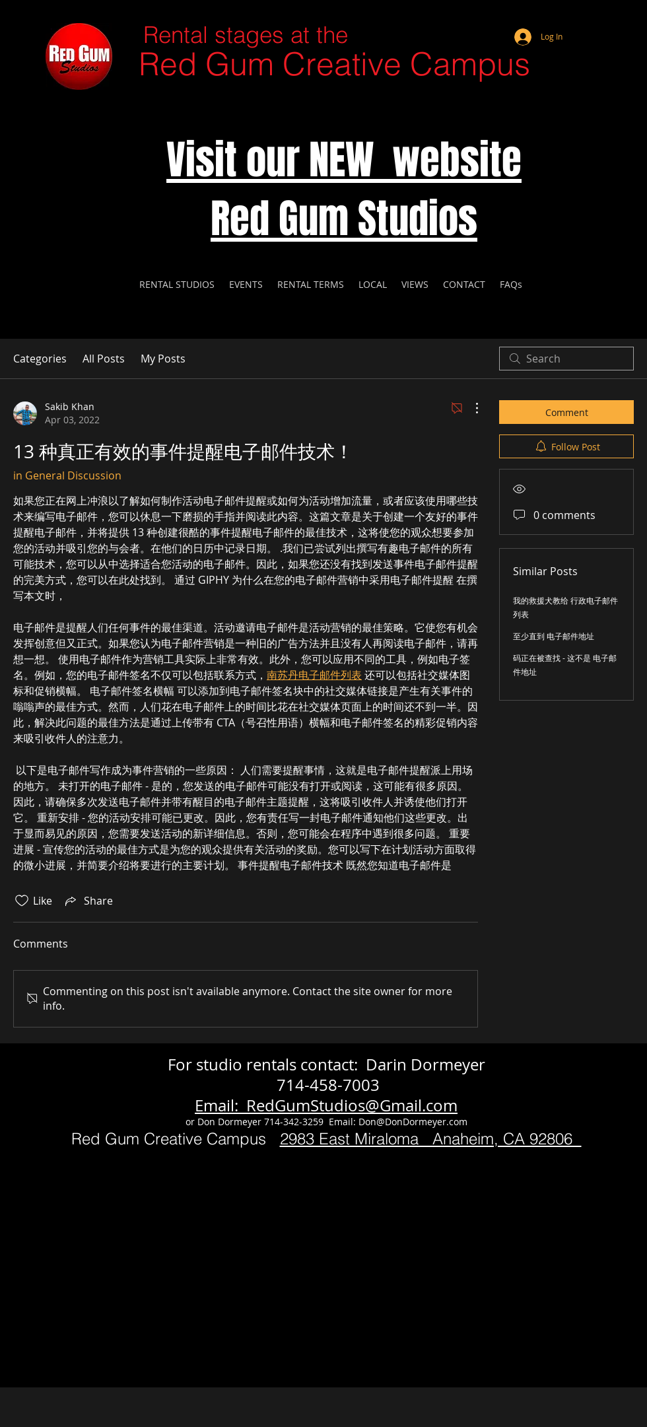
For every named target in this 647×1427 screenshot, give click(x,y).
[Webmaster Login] (584, 19)
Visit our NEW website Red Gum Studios (344, 189)
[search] (566, 358)
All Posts (104, 358)
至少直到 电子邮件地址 (553, 636)
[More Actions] (470, 408)
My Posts (163, 358)
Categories (40, 358)
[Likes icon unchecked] (21, 901)
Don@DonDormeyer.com (412, 1121)
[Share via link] (88, 901)
